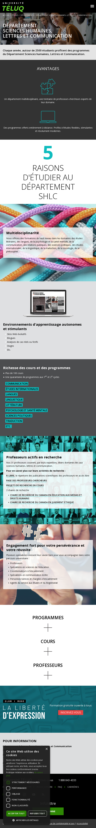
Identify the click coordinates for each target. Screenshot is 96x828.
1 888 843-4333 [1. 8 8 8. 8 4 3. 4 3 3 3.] (67, 780)
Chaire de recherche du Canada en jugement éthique (42, 502)
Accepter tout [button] (16, 813)
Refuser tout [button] (37, 813)
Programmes (48, 617)
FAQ (60, 786)
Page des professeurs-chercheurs (26, 480)
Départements (27, 15)
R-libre (10, 475)
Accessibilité (82, 823)
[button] (26, 820)
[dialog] (26, 785)
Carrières (73, 786)
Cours (48, 641)
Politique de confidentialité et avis (60, 823)
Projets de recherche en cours (25, 485)
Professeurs (48, 665)
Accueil (6, 15)
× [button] (46, 749)
